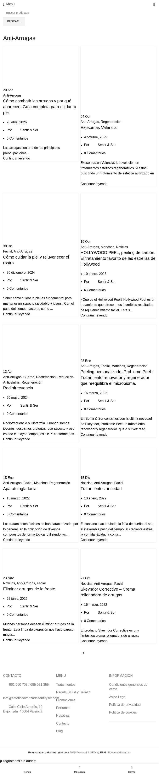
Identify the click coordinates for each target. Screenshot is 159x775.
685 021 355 (39, 684)
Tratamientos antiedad (101, 488)
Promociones (65, 700)
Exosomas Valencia (99, 127)
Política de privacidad (125, 704)
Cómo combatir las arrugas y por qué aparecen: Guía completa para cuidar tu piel (39, 107)
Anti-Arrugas (12, 95)
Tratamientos (65, 684)
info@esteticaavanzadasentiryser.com (31, 698)
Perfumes (63, 708)
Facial (7, 251)
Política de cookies (123, 712)
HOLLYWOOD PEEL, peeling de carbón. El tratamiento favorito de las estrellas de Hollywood (118, 258)
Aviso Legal (117, 697)
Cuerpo (28, 377)
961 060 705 (18, 684)
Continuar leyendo (16, 158)
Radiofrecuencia (18, 388)
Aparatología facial (20, 488)
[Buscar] (79, 12)
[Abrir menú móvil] (9, 4)
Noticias (122, 247)
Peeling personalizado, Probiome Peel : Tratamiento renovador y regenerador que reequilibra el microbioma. (117, 377)
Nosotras (62, 715)
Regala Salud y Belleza (73, 692)
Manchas (107, 247)
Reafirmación (46, 377)
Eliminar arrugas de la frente (29, 589)
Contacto (62, 723)
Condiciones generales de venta (128, 687)
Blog (59, 731)
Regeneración (111, 122)
